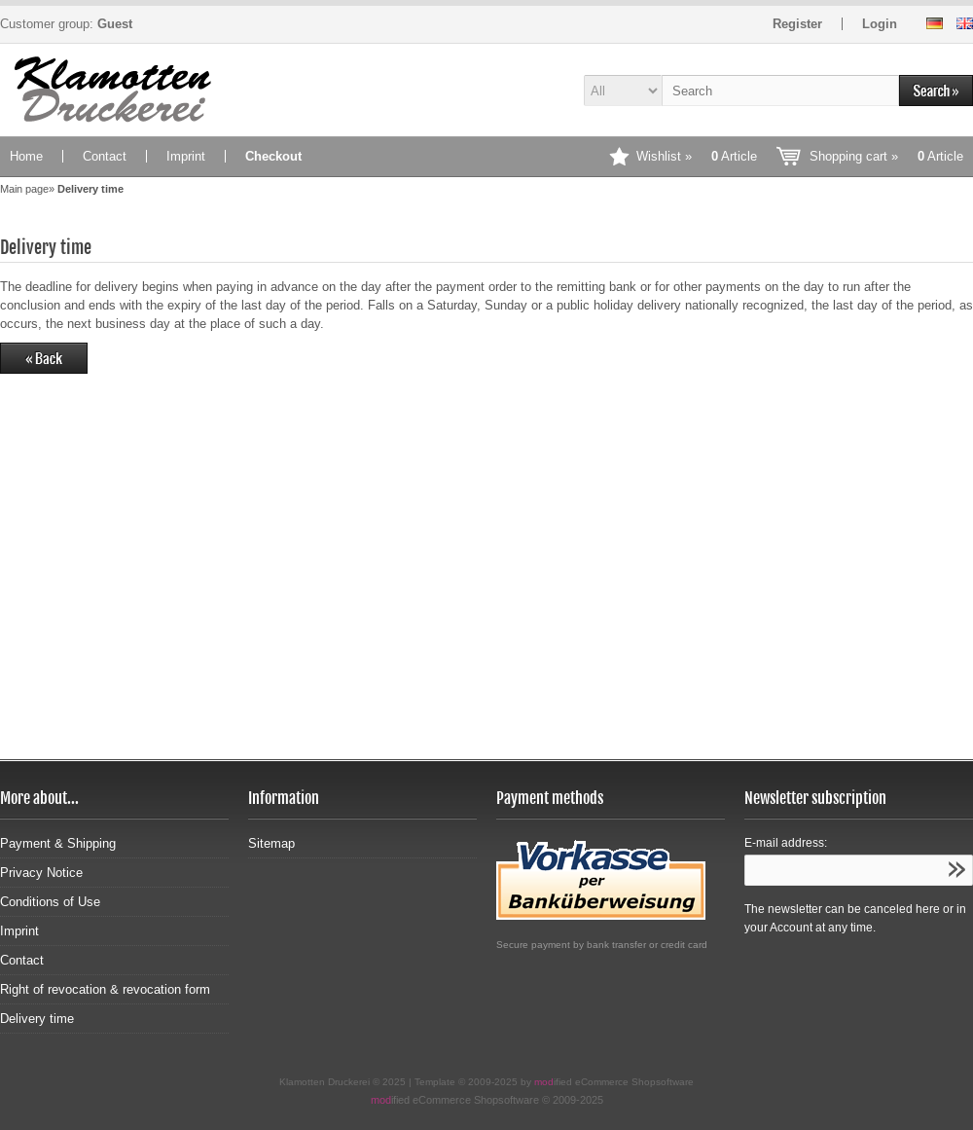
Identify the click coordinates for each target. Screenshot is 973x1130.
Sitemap (271, 843)
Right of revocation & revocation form (105, 989)
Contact (104, 156)
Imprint (185, 156)
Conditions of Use (50, 901)
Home (26, 156)
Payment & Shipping (58, 843)
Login (879, 24)
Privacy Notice (41, 872)
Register (797, 24)
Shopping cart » (886, 156)
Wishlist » (696, 156)
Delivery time (37, 1018)
